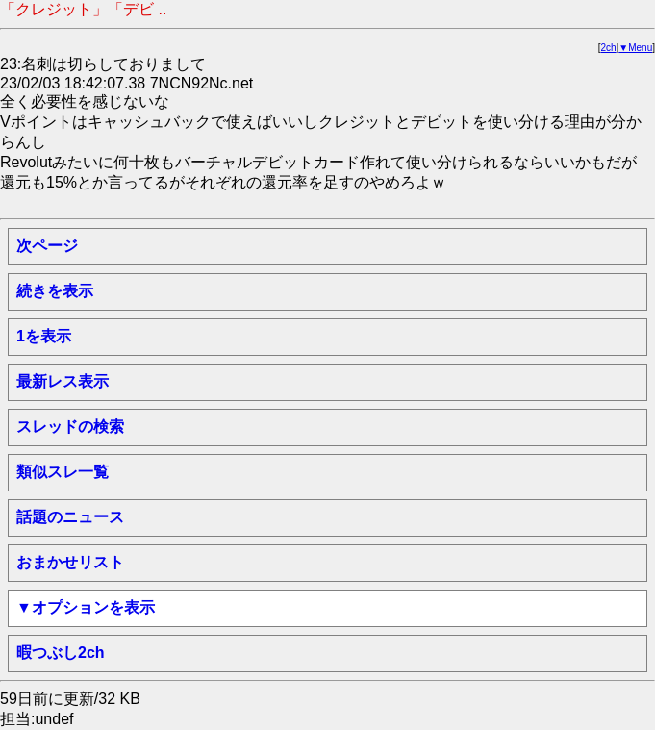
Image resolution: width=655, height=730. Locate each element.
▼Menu (635, 47)
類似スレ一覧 (62, 472)
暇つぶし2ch (60, 652)
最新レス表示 (62, 381)
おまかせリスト (70, 562)
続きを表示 (54, 291)
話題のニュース (70, 517)
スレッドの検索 (70, 426)
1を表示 (43, 336)
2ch (609, 47)
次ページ (47, 246)
